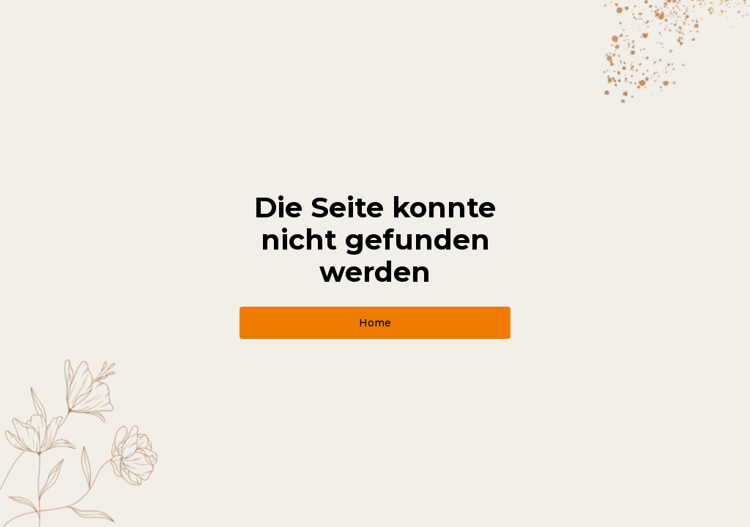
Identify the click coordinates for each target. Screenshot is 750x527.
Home (375, 322)
